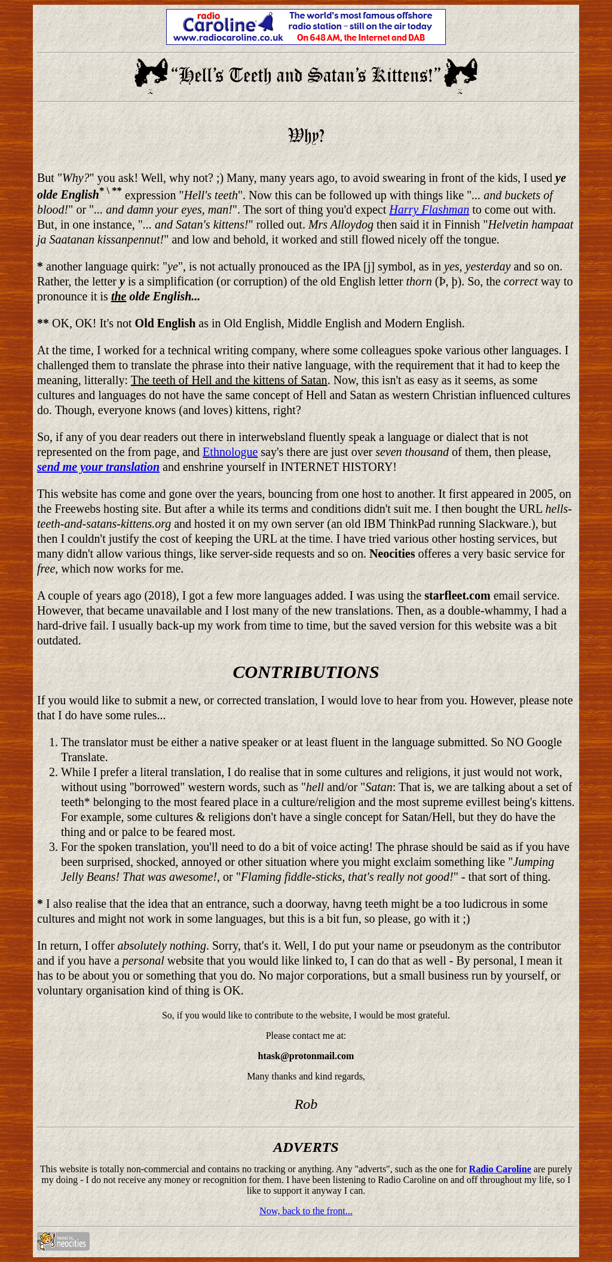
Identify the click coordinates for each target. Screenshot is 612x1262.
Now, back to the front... (305, 1211)
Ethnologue (230, 451)
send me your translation (98, 466)
